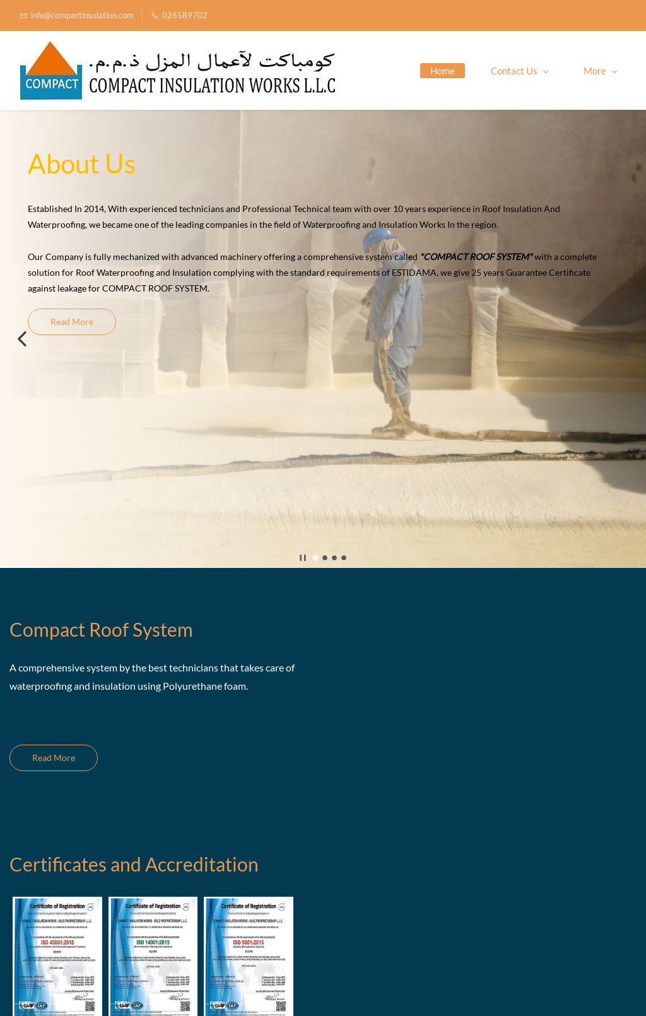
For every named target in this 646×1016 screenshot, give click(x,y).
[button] (22, 339)
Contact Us (519, 70)
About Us (82, 163)
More (600, 70)
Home (442, 70)
